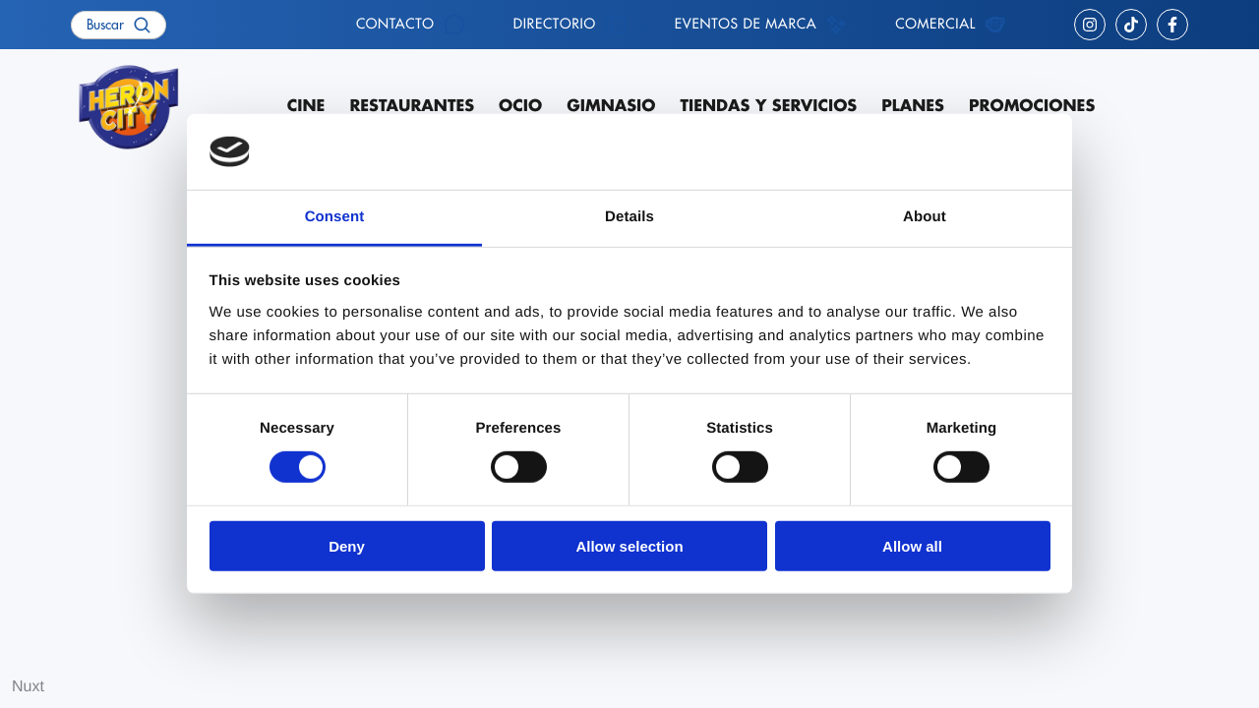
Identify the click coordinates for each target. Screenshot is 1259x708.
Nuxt (28, 686)
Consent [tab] (335, 216)
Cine (306, 106)
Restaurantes (411, 106)
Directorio (554, 25)
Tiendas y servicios (768, 106)
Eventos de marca (745, 25)
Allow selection (629, 545)
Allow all (912, 545)
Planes (912, 106)
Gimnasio (611, 106)
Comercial (935, 25)
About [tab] (924, 216)
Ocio (520, 106)
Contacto (395, 25)
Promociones (1032, 106)
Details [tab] (629, 216)
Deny (347, 545)
